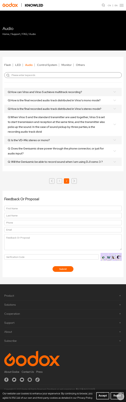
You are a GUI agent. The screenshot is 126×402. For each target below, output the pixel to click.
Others (80, 65)
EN (116, 5)
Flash (7, 65)
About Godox (11, 371)
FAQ (24, 34)
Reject (117, 395)
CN (109, 5)
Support (15, 34)
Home (5, 34)
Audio (32, 34)
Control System (47, 65)
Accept (103, 395)
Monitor (66, 65)
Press (39, 371)
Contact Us (28, 371)
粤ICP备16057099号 (85, 389)
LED (18, 65)
